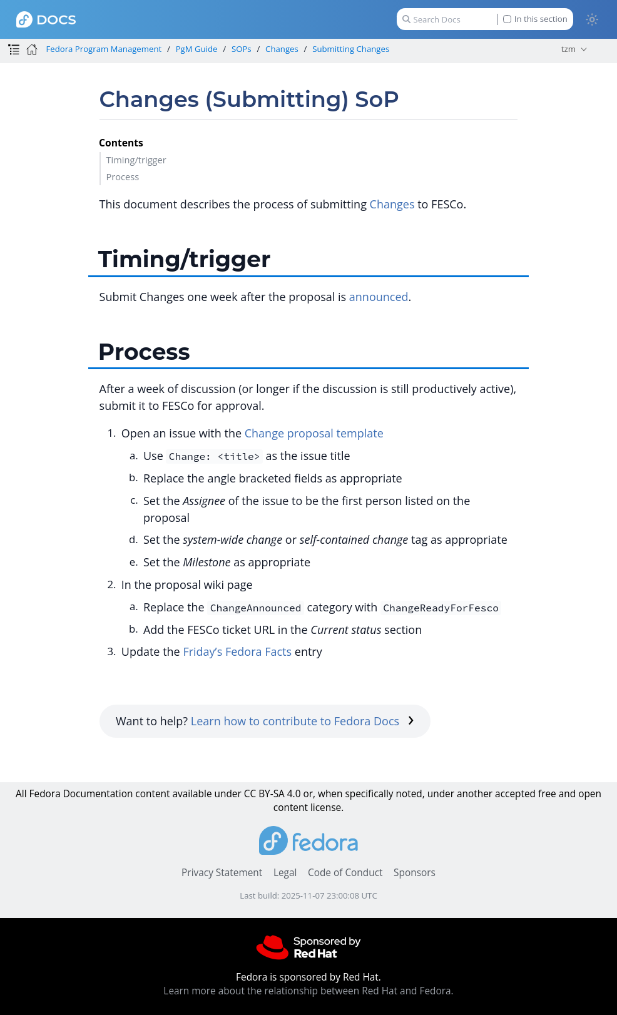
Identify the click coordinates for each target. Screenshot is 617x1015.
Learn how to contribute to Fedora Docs (302, 720)
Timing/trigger (136, 159)
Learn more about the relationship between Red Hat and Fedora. (308, 990)
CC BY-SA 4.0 (272, 793)
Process (122, 176)
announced (379, 296)
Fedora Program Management (103, 48)
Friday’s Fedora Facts (237, 651)
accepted (515, 793)
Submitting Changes (350, 48)
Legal (285, 872)
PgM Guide (197, 48)
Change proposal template (314, 433)
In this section (535, 19)
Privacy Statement (221, 872)
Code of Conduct (345, 872)
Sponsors (415, 872)
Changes (281, 48)
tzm (568, 48)
